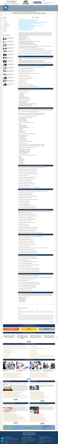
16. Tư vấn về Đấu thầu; (33, 347)
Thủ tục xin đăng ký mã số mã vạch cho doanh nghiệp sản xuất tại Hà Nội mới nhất (49, 367)
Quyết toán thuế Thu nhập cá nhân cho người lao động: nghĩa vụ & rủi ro (38, 417)
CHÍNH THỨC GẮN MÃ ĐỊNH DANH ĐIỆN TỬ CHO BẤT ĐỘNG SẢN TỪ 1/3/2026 (11, 411)
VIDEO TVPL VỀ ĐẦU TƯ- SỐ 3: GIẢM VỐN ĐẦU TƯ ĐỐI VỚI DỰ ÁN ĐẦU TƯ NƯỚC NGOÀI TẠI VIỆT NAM (9, 333)
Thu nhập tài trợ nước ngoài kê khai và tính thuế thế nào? (36, 412)
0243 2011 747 (6, 3)
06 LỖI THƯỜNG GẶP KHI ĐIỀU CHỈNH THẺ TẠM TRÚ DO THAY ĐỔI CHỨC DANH (30, 20)
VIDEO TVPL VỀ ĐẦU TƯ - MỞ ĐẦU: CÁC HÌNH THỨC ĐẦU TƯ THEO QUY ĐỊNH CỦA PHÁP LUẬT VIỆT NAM (48, 333)
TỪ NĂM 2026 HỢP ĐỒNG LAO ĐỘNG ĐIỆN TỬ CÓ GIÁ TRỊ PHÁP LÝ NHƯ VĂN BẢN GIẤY (13, 413)
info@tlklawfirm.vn (6, 440)
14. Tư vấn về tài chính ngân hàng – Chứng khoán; (37, 345)
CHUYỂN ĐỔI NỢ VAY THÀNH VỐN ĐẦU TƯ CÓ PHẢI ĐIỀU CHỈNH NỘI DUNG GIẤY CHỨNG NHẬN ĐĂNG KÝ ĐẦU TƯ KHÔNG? (15, 392)
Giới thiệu (5, 18)
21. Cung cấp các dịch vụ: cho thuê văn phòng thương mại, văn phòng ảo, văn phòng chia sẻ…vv (42, 353)
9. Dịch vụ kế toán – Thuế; (6, 352)
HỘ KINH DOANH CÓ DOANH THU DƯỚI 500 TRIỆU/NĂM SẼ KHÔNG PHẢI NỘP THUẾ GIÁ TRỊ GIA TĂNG (14, 414)
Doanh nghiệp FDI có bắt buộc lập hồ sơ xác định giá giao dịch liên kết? (38, 416)
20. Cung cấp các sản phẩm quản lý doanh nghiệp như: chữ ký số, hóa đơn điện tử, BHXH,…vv (41, 352)
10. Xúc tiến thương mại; (6, 353)
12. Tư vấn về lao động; (33, 342)
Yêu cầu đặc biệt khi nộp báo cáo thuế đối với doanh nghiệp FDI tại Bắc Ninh (38, 415)
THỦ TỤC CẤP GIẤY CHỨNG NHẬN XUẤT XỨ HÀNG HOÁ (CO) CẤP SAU (11, 390)
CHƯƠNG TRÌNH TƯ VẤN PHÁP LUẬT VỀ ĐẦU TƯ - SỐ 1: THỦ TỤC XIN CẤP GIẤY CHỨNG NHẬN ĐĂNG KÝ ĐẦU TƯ (35, 333)
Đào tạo (5, 25)
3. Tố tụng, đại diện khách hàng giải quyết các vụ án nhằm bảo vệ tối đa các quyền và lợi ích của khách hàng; (15, 345)
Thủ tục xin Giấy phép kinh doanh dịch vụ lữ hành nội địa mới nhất (22, 367)
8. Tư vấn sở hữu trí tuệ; (6, 351)
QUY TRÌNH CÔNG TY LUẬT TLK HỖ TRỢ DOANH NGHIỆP (27, 24)
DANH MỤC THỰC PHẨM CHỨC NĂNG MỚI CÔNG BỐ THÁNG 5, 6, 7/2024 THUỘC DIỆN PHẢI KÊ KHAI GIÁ (15, 380)
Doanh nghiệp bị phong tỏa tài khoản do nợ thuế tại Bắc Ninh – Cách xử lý (38, 414)
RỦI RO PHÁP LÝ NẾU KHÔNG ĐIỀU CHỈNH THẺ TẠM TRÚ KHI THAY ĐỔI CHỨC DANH (31, 22)
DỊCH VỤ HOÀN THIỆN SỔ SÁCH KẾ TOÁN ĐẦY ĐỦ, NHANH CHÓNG (10, 393)
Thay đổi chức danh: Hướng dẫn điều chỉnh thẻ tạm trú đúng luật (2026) (29, 9)
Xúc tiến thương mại (6, 22)
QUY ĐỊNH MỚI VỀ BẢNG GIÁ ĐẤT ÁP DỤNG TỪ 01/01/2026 (9, 412)
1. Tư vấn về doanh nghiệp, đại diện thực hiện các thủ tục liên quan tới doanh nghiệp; (15, 342)
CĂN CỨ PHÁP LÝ (21, 15)
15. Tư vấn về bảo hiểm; (33, 346)
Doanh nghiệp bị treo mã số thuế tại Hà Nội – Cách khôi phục (36, 413)
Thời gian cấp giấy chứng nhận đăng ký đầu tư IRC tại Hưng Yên (37, 390)
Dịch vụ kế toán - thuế (7, 21)
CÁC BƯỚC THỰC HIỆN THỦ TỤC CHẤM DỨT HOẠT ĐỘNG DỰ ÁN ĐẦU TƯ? (11, 391)
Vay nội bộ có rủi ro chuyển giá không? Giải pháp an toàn (9, 410)
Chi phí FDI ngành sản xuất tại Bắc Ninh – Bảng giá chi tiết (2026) (37, 388)
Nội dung (19, 310)
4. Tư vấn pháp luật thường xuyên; (8, 346)
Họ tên (19, 306)
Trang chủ (5, 17)
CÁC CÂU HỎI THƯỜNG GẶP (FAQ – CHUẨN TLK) (26, 25)
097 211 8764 (16, 3)
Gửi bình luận (51, 318)
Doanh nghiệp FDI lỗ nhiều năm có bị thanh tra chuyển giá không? (37, 411)
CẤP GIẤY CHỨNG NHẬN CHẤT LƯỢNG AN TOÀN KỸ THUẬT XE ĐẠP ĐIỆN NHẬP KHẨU (12, 389)
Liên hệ (5, 28)
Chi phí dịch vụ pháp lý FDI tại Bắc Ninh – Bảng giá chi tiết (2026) (37, 389)
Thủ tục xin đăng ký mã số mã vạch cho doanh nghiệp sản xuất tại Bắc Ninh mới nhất (36, 367)
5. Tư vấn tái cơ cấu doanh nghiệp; (8, 347)
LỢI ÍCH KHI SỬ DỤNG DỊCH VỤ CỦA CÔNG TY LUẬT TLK (27, 23)
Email (37, 306)
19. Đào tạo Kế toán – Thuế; (33, 351)
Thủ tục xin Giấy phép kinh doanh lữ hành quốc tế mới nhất (8, 367)
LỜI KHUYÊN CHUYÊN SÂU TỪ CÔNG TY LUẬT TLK (26, 21)
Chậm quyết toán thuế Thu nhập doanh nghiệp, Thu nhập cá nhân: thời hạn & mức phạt (39, 418)
